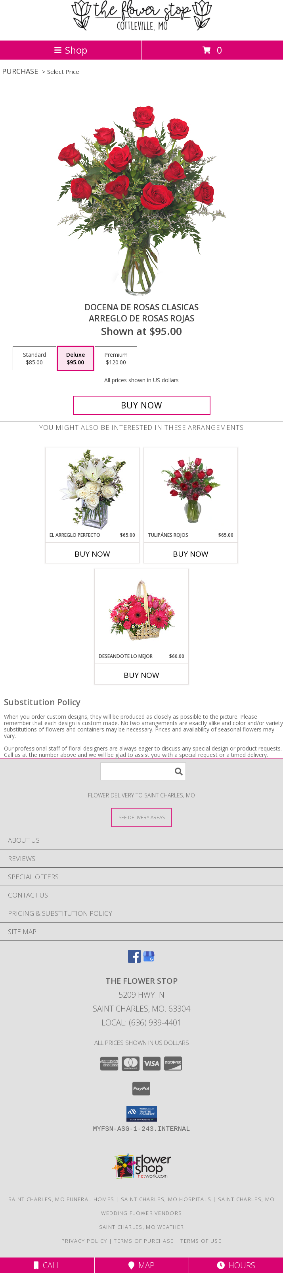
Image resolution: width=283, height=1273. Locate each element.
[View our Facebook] (134, 960)
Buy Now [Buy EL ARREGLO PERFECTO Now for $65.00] (92, 554)
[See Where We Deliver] (141, 817)
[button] (141, 1114)
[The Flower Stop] (141, 29)
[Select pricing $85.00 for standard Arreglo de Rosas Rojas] (34, 358)
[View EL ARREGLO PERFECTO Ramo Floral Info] (92, 489)
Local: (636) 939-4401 (141, 1022)
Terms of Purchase (144, 1240)
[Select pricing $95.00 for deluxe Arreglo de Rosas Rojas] (75, 358)
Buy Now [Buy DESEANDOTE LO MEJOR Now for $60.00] (141, 675)
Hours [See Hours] (236, 1265)
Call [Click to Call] (47, 1265)
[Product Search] (143, 771)
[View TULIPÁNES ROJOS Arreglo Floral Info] (191, 490)
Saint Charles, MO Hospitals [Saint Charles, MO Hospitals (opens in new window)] (166, 1199)
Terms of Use (201, 1240)
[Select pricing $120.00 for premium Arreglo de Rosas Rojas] (116, 358)
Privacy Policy (84, 1240)
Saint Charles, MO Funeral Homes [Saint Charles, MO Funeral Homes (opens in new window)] (61, 1199)
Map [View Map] (141, 1265)
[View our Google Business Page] (148, 960)
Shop (70, 49)
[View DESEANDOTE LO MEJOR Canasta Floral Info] (142, 611)
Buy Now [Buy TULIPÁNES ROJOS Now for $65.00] (190, 554)
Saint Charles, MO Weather (141, 1226)
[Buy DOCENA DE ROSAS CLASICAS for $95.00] (141, 405)
